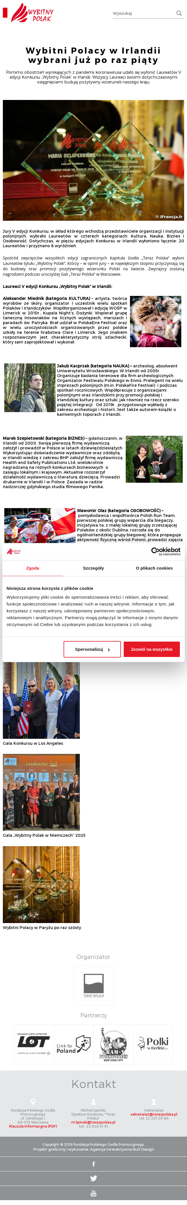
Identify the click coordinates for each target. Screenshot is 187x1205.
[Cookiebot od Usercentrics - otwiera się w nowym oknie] (155, 551)
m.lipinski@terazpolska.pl (93, 1122)
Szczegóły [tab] (93, 567)
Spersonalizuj (92, 649)
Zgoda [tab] (32, 567)
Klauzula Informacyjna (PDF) (33, 1126)
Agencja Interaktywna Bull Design (122, 1149)
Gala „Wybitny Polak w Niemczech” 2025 (44, 835)
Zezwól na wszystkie (151, 649)
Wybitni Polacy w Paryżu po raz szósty (42, 927)
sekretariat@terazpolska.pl (154, 1114)
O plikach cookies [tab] (154, 567)
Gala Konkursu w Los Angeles (33, 743)
